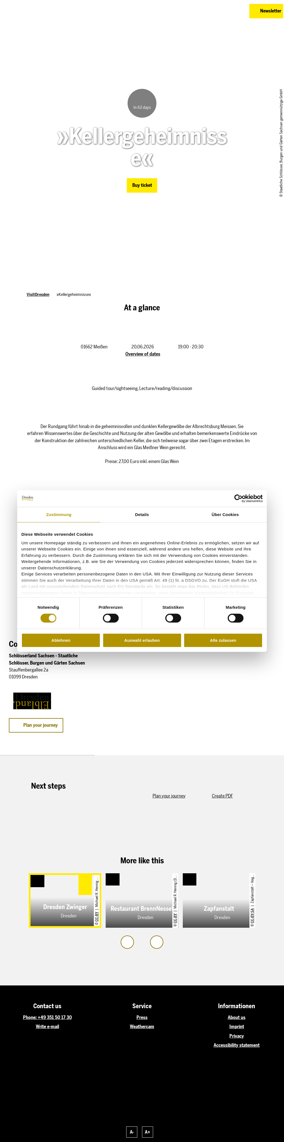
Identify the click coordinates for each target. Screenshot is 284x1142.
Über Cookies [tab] (225, 514)
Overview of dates (142, 354)
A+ (147, 1132)
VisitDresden (38, 294)
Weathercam (142, 1026)
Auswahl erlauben (142, 640)
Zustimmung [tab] (59, 514)
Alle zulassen (223, 640)
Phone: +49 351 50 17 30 (47, 1017)
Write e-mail (47, 1026)
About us (236, 1017)
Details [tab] (142, 514)
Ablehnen (60, 640)
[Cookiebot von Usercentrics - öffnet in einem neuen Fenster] (238, 498)
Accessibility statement (237, 1045)
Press (142, 1017)
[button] (218, 11)
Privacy (236, 1036)
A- (132, 1132)
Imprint (236, 1026)
